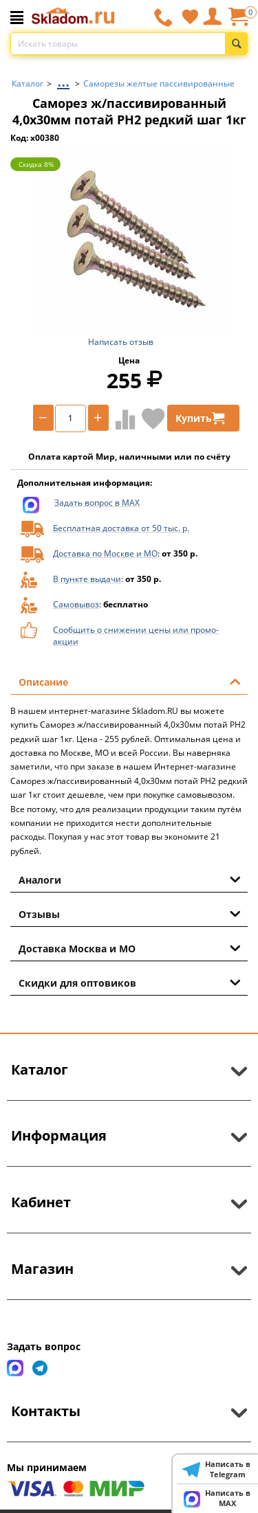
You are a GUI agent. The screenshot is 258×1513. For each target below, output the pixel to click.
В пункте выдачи (87, 579)
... (63, 80)
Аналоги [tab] (130, 878)
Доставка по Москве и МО (105, 553)
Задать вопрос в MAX (97, 502)
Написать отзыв (120, 342)
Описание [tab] (130, 680)
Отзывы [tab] (130, 913)
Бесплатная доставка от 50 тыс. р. (121, 528)
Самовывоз (76, 604)
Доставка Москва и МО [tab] (130, 947)
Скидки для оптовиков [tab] (130, 981)
